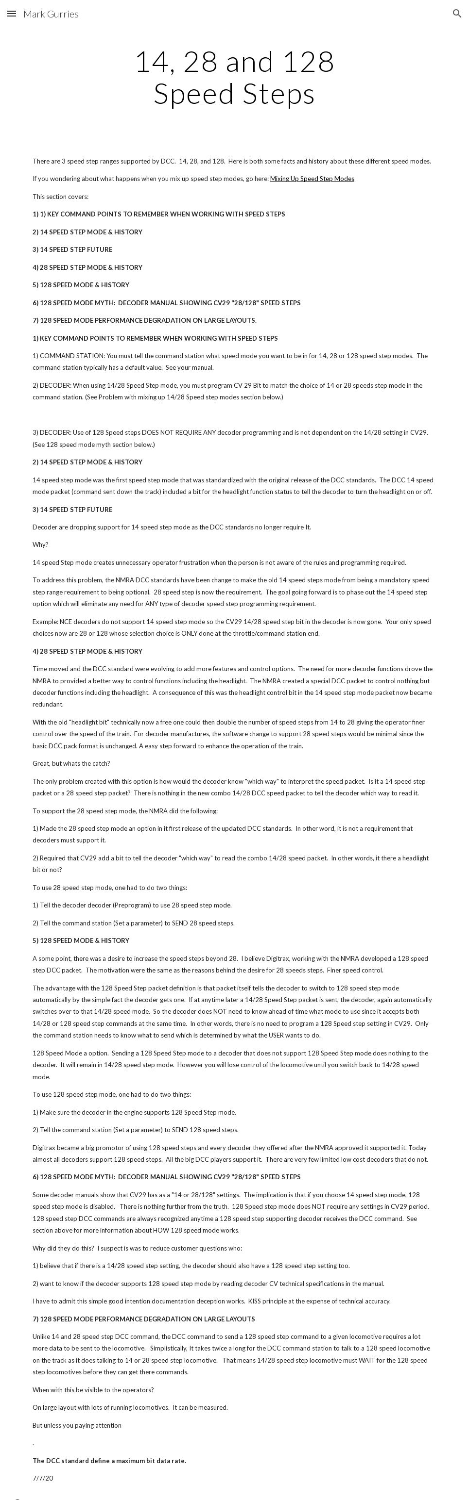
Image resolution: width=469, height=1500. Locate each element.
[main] (234, 77)
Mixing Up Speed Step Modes (312, 178)
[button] (11, 13)
